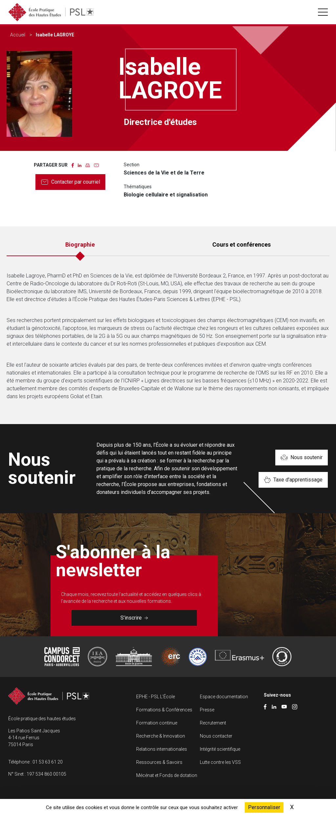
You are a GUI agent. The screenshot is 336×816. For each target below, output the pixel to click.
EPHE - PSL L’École (155, 696)
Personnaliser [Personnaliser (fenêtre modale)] (264, 807)
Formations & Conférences (164, 709)
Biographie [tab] (80, 244)
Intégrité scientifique (220, 749)
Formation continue (156, 722)
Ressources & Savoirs (159, 762)
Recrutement (213, 722)
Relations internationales (161, 749)
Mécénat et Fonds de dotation (166, 775)
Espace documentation (224, 696)
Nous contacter (216, 736)
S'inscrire (134, 618)
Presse (207, 709)
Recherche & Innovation (160, 736)
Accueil (17, 34)
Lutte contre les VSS (220, 762)
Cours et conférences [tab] (241, 244)
